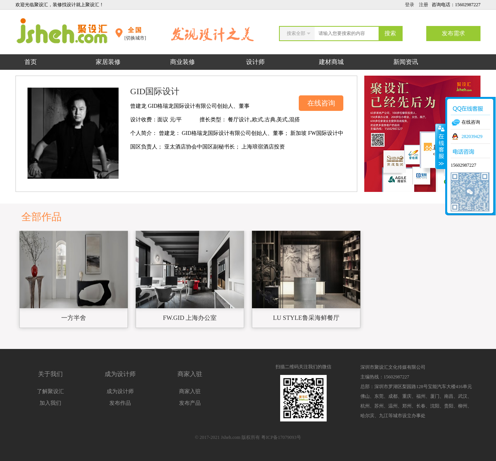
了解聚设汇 (50, 391)
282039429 (472, 136)
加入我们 (50, 403)
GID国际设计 (154, 91)
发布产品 (190, 403)
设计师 (256, 62)
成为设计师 (120, 391)
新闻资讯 (405, 62)
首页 (30, 62)
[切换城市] (135, 38)
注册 (423, 4)
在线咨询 (321, 103)
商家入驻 (190, 391)
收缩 (440, 146)
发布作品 (120, 403)
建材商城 (331, 62)
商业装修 (182, 62)
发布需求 (453, 33)
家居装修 (108, 62)
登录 (409, 4)
